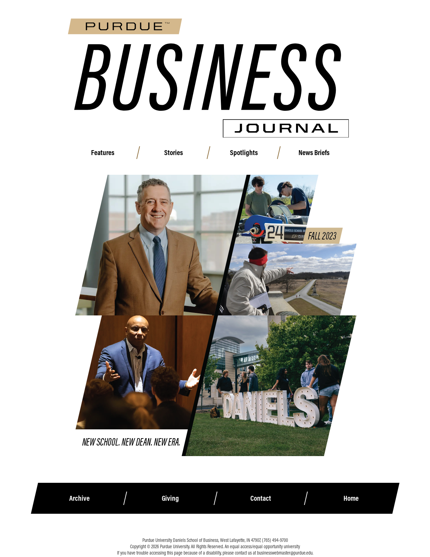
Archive (79, 487)
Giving (170, 487)
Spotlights (250, 154)
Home (351, 487)
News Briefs (321, 154)
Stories (180, 154)
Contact (260, 487)
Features (109, 154)
